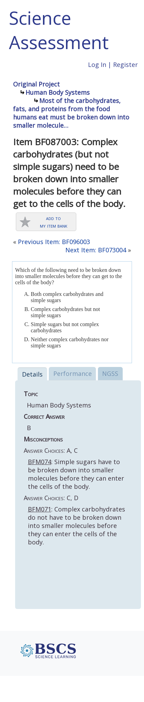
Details (32, 374)
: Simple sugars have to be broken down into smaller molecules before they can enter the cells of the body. (76, 474)
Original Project (36, 84)
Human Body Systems (57, 92)
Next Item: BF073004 (95, 250)
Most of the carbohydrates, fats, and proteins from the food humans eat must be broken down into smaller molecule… (71, 112)
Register (125, 64)
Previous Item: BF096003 (54, 242)
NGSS (110, 373)
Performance (72, 373)
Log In (97, 64)
